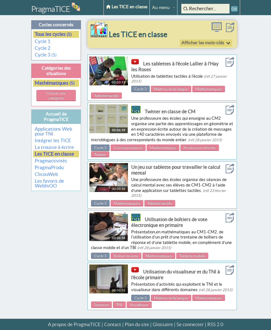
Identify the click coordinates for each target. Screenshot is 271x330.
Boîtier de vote (126, 256)
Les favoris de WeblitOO (49, 183)
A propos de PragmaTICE (74, 324)
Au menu (161, 7)
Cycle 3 (46, 54)
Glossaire (163, 324)
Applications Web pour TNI (53, 131)
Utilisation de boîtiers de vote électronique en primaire (169, 222)
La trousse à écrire (54, 147)
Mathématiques (55, 83)
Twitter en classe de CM (170, 111)
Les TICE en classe (126, 6)
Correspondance (128, 147)
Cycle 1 (43, 41)
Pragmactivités (51, 160)
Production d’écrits (200, 147)
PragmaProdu (49, 167)
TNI (119, 304)
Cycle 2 (43, 48)
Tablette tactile (106, 95)
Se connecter (190, 324)
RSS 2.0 (215, 324)
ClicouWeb (46, 174)
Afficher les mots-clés (202, 42)
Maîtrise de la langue (171, 89)
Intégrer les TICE (53, 140)
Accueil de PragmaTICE (56, 116)
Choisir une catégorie (56, 95)
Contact (112, 324)
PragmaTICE (50, 8)
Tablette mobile (192, 256)
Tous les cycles (53, 34)
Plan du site (137, 324)
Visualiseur (139, 304)
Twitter (100, 154)
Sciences (101, 304)
